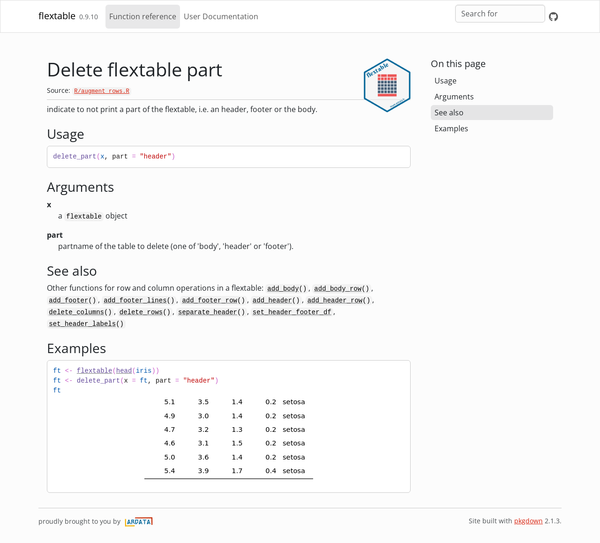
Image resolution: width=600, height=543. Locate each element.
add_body (283, 289)
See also (449, 112)
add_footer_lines (135, 300)
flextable (56, 15)
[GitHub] (553, 17)
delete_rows (141, 312)
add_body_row (337, 289)
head (124, 371)
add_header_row (335, 300)
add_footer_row (209, 300)
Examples (451, 128)
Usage (446, 80)
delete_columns (76, 312)
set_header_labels (82, 324)
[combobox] (500, 14)
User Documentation (221, 16)
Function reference (142, 16)
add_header (272, 300)
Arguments (454, 96)
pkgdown (528, 520)
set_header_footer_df (292, 312)
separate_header (207, 312)
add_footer (68, 300)
